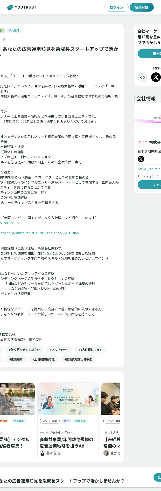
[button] (24, 349)
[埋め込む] (142, 77)
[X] (156, 77)
